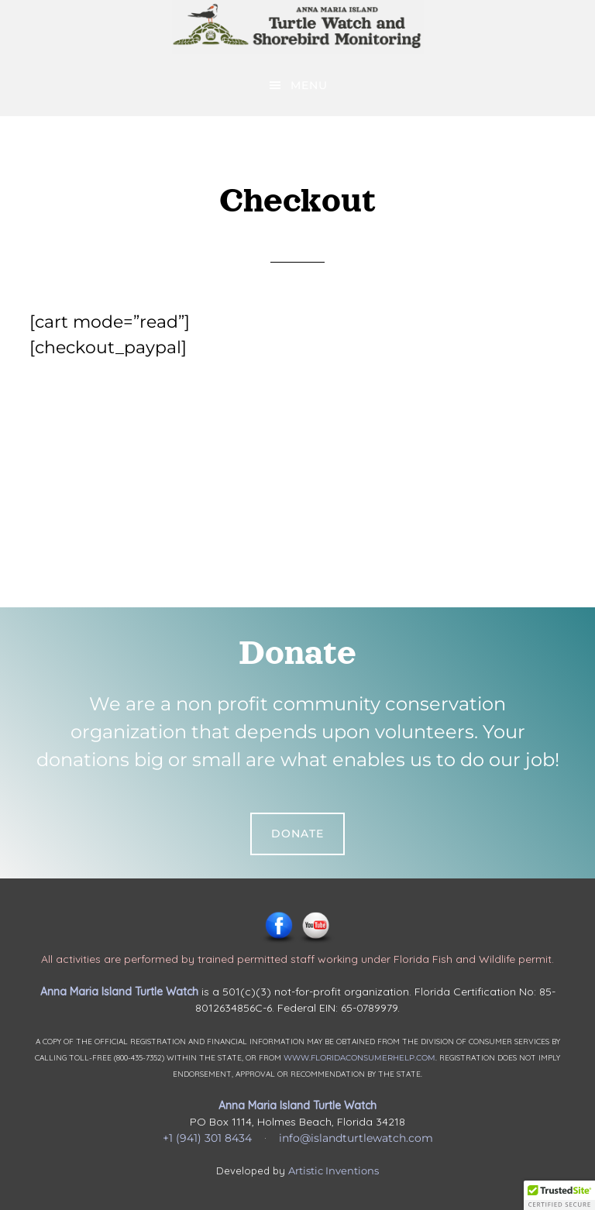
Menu (309, 85)
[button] (559, 1195)
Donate (297, 833)
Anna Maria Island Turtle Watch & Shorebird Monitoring (297, 27)
